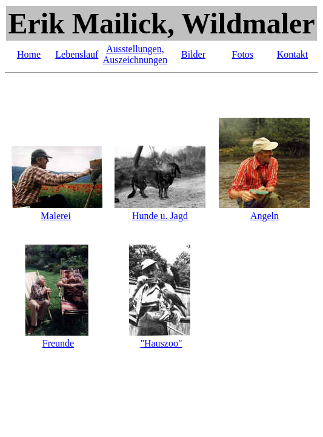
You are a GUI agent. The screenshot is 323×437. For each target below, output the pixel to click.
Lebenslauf (76, 54)
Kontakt (292, 54)
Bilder (193, 54)
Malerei (56, 216)
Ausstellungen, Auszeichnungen (135, 54)
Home (29, 54)
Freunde (58, 343)
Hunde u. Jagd (160, 216)
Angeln (264, 216)
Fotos (243, 54)
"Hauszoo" (161, 343)
